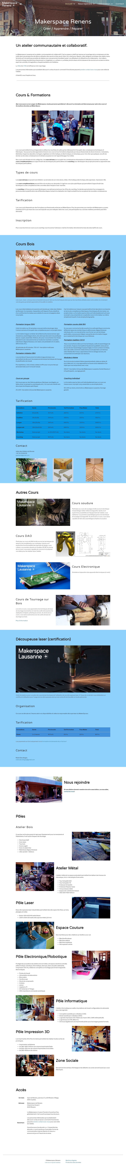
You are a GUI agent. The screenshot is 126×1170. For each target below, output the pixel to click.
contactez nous (69, 791)
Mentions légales (71, 1160)
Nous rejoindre (86, 3)
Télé (19, 66)
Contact (120, 3)
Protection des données (73, 1162)
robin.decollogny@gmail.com (25, 760)
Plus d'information (22, 621)
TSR (25, 66)
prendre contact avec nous (88, 69)
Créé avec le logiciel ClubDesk (52, 1162)
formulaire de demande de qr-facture (54, 741)
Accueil (70, 3)
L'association (105, 3)
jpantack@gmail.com (22, 455)
